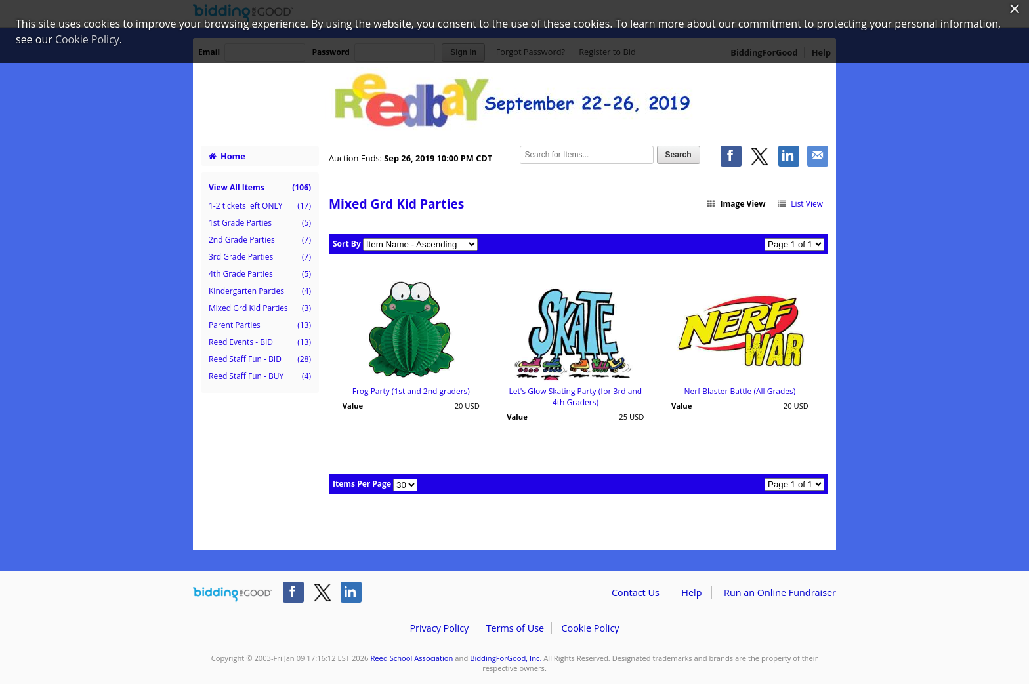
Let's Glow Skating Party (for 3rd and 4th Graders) (575, 397)
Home (227, 156)
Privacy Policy (439, 628)
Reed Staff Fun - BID (260, 359)
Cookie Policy (590, 628)
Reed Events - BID (260, 342)
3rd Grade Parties (260, 257)
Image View (735, 203)
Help (691, 592)
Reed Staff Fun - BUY (260, 376)
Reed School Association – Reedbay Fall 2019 (514, 99)
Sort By (347, 243)
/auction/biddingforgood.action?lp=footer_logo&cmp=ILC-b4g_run (232, 595)
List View (799, 203)
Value (353, 406)
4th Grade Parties (260, 274)
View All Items (260, 187)
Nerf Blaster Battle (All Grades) (739, 391)
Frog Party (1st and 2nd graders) (411, 391)
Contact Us (636, 592)
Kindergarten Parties (260, 291)
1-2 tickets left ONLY (260, 205)
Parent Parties (260, 325)
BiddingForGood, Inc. (505, 658)
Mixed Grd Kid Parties (260, 308)
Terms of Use (515, 628)
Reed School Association (411, 658)
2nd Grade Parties (260, 240)
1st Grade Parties (260, 223)
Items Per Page (362, 483)
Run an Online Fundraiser (780, 592)
